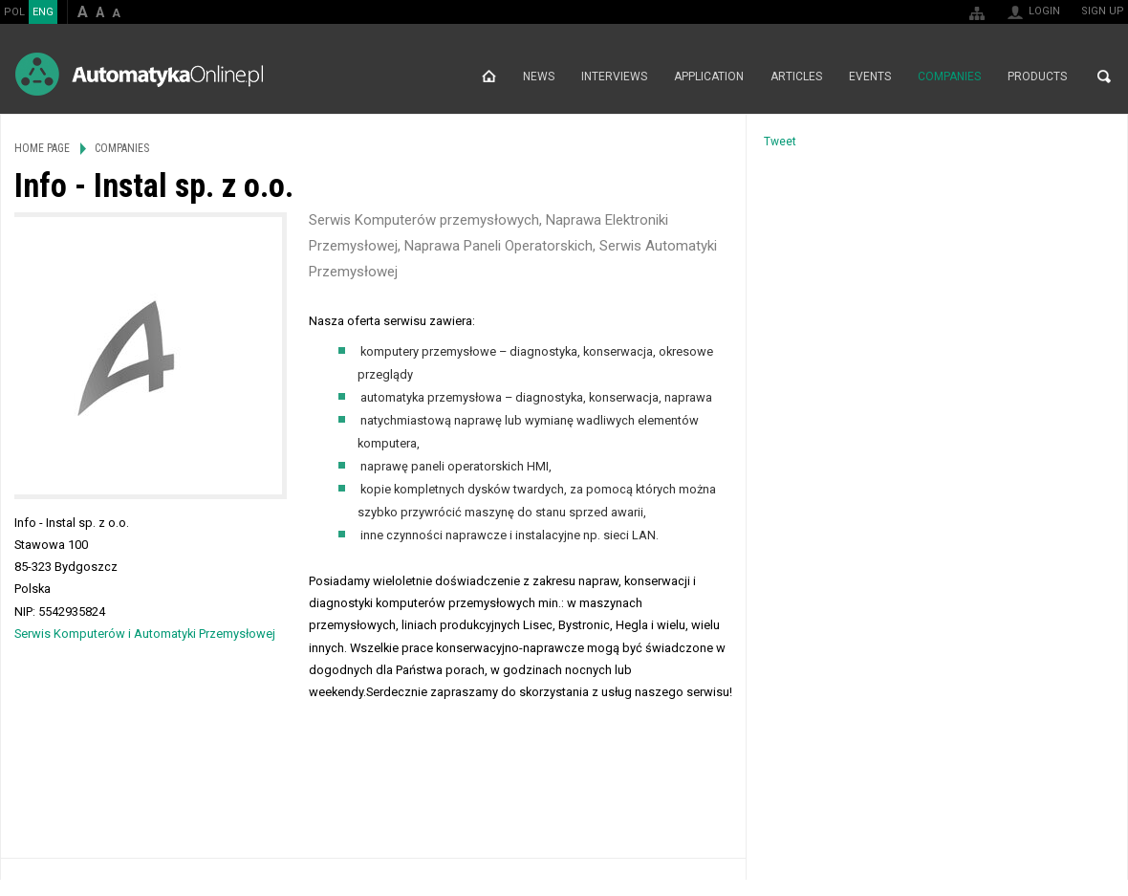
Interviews (614, 76)
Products (1037, 76)
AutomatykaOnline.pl (139, 74)
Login (1044, 11)
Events (870, 76)
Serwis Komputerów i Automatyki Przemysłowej (144, 633)
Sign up (1102, 11)
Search (1104, 76)
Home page (489, 76)
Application (709, 76)
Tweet (780, 141)
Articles (796, 76)
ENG (43, 12)
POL (14, 12)
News (538, 76)
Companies (949, 76)
